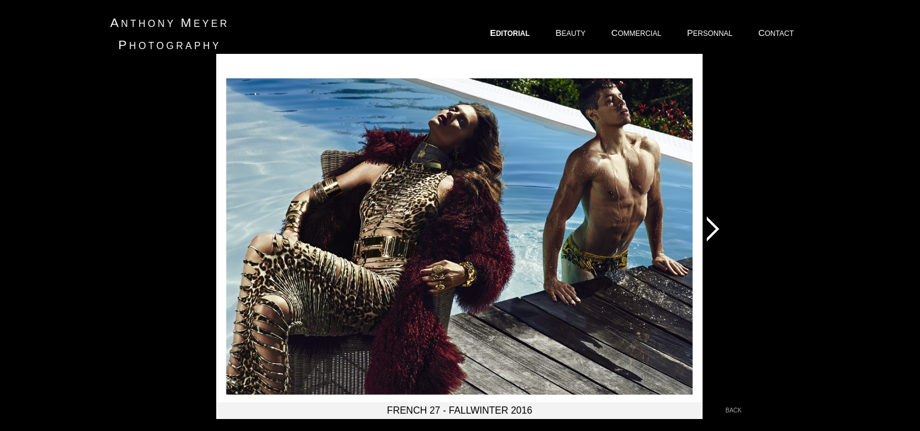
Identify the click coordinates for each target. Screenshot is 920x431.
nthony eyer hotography (169, 33)
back (733, 410)
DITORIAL (511, 33)
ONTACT (776, 33)
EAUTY (571, 33)
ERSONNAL (710, 33)
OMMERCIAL (637, 33)
